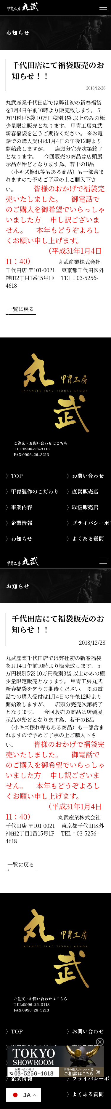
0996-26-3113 (36, 449)
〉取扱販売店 (83, 507)
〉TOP (14, 475)
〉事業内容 (19, 507)
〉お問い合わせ (85, 475)
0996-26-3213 (35, 454)
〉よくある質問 (85, 538)
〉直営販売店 (83, 491)
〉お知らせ (19, 538)
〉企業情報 (19, 523)
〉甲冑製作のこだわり (32, 491)
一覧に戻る (20, 310)
